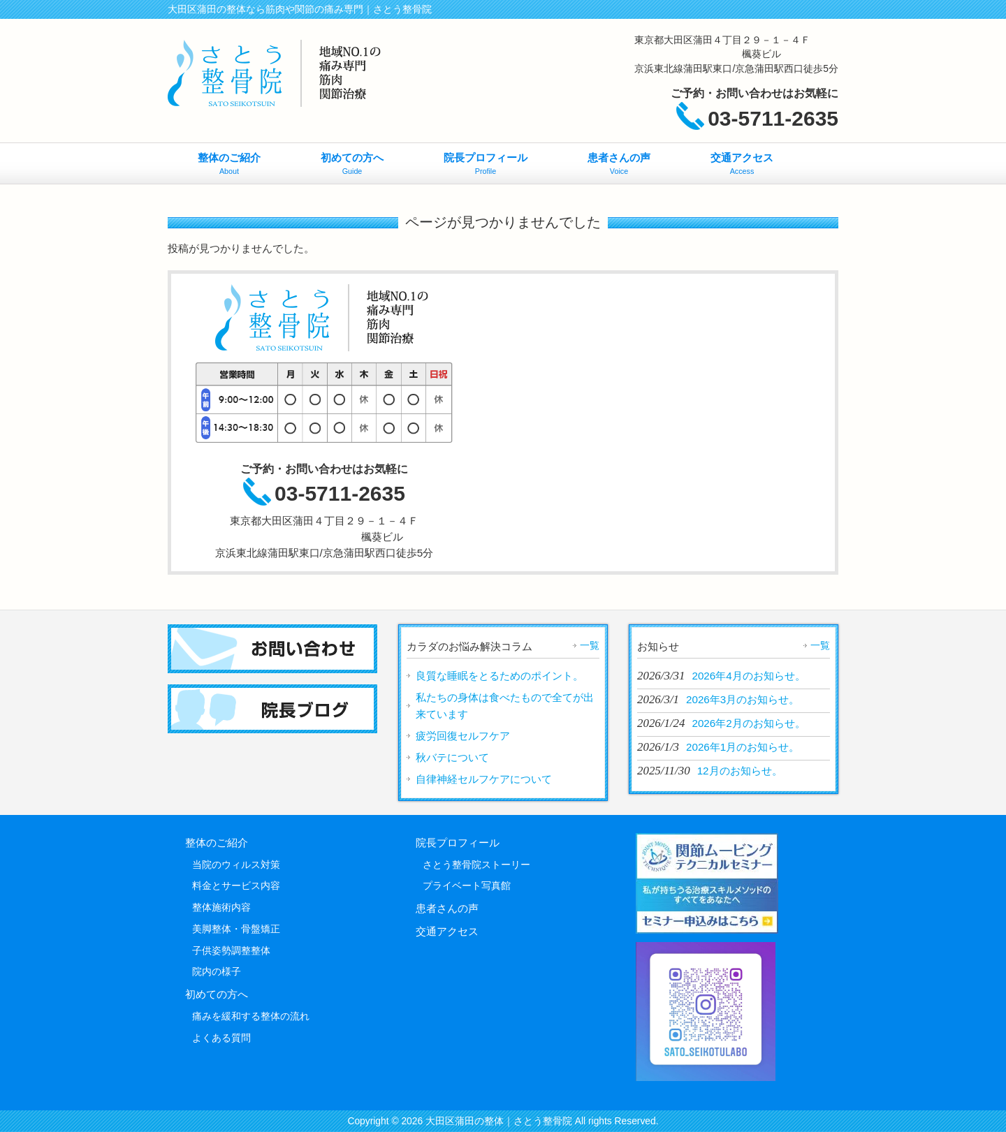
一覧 (589, 645)
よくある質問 (221, 1037)
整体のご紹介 (216, 842)
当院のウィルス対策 (236, 864)
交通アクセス (447, 931)
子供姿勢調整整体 (231, 950)
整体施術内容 (221, 907)
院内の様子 (216, 971)
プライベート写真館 (467, 885)
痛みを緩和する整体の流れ (250, 1016)
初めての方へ (216, 994)
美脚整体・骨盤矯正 (236, 928)
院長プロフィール (458, 842)
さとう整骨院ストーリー (476, 864)
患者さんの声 (447, 908)
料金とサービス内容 (236, 885)
